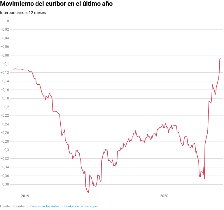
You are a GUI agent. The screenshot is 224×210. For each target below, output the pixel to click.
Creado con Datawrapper (80, 206)
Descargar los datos (45, 206)
